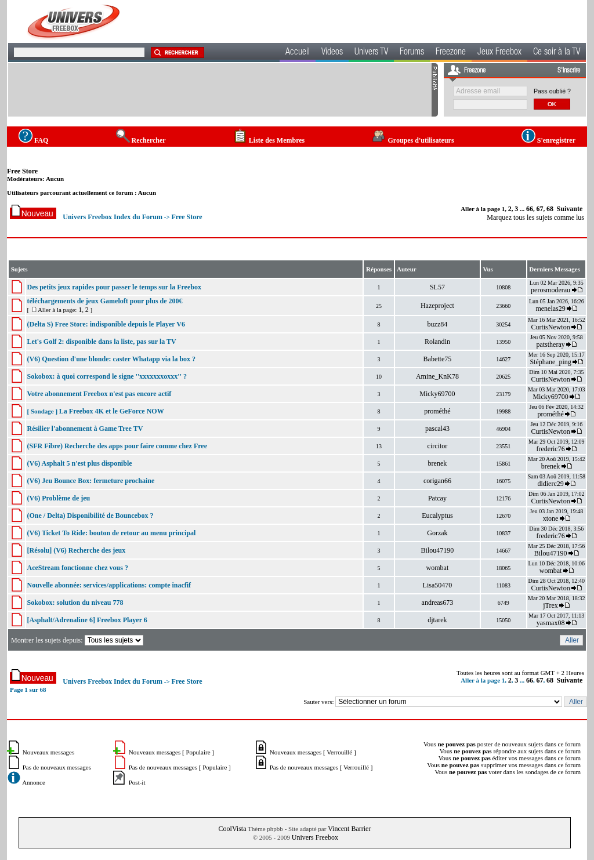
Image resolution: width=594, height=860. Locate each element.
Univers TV (371, 52)
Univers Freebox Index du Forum (112, 217)
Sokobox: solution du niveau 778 (75, 602)
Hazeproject (437, 306)
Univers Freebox (315, 837)
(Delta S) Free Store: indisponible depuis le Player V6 (105, 324)
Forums (412, 52)
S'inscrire (568, 70)
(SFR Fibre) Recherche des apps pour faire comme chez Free (117, 446)
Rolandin (437, 342)
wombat (437, 568)
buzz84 (438, 324)
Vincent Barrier (349, 829)
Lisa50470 (437, 585)
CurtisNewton (550, 327)
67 (540, 209)
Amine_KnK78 (437, 376)
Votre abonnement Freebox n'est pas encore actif (99, 394)
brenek (437, 463)
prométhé (437, 411)
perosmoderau (550, 290)
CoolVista (233, 829)
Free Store (22, 171)
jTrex (550, 605)
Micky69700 (437, 394)
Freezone (451, 52)
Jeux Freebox (499, 52)
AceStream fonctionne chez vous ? (77, 568)
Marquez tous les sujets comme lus (535, 217)
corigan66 (437, 481)
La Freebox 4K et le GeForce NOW (111, 411)
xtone (551, 518)
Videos (332, 52)
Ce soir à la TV (556, 52)
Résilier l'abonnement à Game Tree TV (85, 428)
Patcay (437, 498)
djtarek (437, 620)
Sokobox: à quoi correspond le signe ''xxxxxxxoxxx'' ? (106, 376)
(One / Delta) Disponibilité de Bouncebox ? (90, 515)
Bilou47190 (437, 550)
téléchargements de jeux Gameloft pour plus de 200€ (104, 301)
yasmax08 (551, 623)
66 (529, 209)
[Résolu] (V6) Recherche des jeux (76, 550)
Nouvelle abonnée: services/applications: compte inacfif (109, 585)
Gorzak (437, 533)
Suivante (570, 209)
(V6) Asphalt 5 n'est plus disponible (79, 463)
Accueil (297, 52)
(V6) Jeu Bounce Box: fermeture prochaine (90, 481)
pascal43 (437, 428)
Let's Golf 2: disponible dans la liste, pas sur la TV (101, 342)
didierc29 (550, 484)
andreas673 (438, 602)
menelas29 (550, 308)
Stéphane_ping (550, 362)
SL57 (437, 287)
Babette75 (437, 359)
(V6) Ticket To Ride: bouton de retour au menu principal (111, 533)
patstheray (550, 344)
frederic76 (550, 449)
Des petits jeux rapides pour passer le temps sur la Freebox (114, 287)
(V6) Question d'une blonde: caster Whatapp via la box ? (111, 359)
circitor (438, 446)
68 (549, 209)
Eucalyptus (437, 515)
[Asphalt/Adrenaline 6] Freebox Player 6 (87, 620)
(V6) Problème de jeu (58, 498)
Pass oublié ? (552, 91)
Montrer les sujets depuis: (78, 640)
